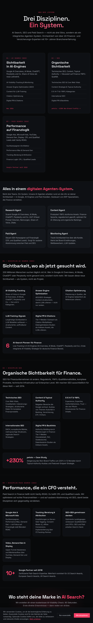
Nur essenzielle (65, 615)
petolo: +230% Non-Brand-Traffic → (66, 108)
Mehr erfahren (35, 619)
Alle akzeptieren (82, 615)
